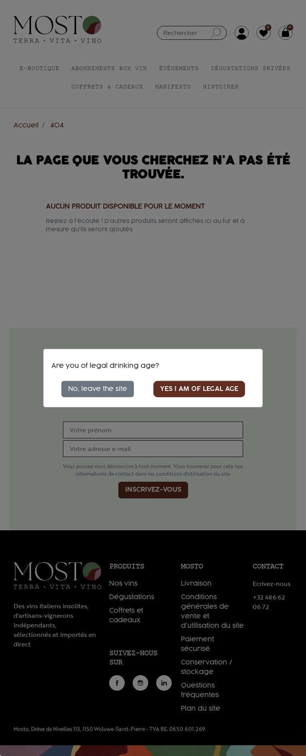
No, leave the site (97, 388)
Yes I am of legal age (199, 388)
